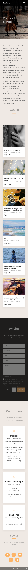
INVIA (21, 390)
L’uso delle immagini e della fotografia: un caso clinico (13, 210)
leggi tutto (7, 155)
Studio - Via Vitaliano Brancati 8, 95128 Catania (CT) (14, 441)
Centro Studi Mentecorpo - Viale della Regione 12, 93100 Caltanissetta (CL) (14, 449)
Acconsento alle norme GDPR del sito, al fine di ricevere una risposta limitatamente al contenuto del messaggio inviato (14, 382)
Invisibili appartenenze (12, 150)
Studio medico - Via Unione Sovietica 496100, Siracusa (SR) (14, 458)
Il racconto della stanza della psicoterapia (12, 267)
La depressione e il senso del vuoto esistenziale (14, 299)
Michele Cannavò (10, 152)
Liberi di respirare (10, 239)
